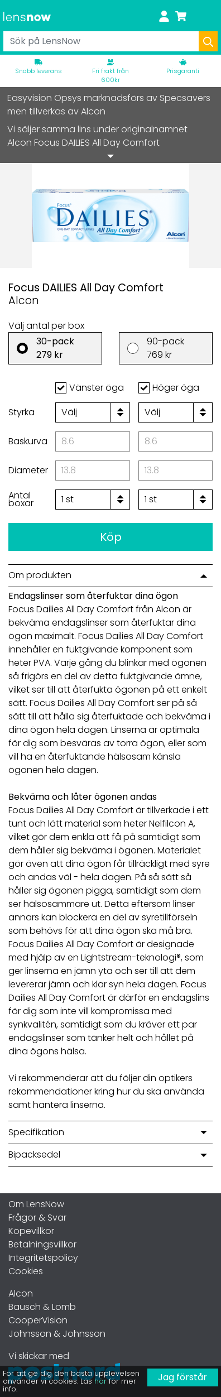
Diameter (28, 470)
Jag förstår (182, 1377)
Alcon (20, 1293)
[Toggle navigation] (207, 15)
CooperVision (38, 1320)
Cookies (25, 1271)
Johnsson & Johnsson (56, 1333)
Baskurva (27, 441)
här (100, 1381)
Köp (111, 537)
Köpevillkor (31, 1231)
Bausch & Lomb (42, 1306)
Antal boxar (20, 499)
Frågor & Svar (37, 1217)
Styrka (21, 412)
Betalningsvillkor (42, 1244)
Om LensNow (36, 1204)
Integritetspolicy (43, 1257)
